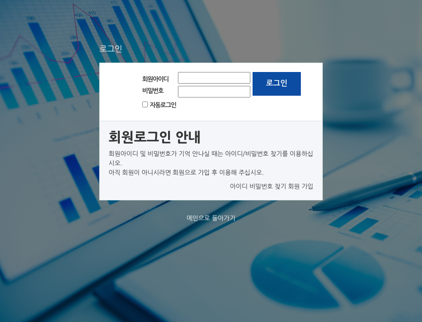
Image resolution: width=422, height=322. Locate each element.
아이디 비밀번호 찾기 (258, 186)
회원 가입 (300, 186)
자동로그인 (163, 105)
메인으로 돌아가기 (210, 218)
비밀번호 (152, 91)
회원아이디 (155, 79)
